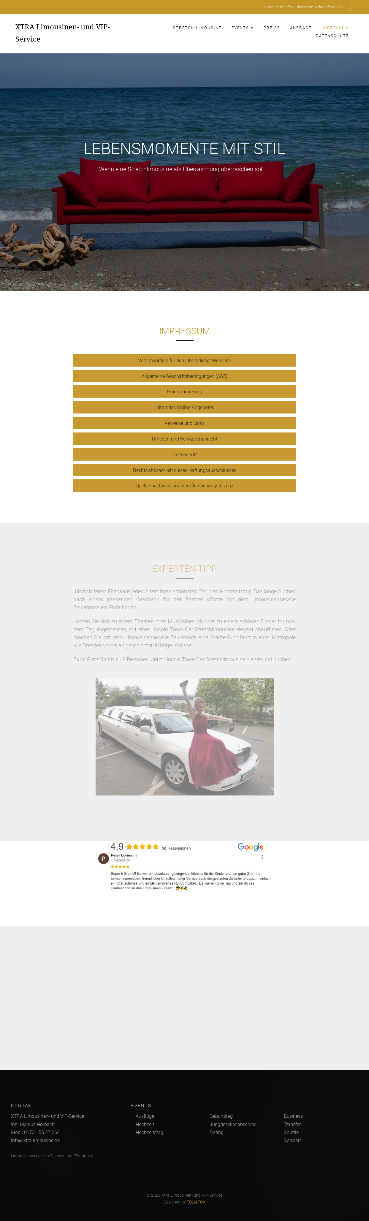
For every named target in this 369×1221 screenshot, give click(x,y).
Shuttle (291, 1132)
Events (243, 27)
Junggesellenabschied (233, 1124)
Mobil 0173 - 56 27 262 (35, 1132)
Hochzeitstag (149, 1132)
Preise (272, 27)
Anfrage (300, 27)
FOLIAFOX (196, 1202)
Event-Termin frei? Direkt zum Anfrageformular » (304, 6)
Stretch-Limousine (197, 27)
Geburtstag (221, 1116)
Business (293, 1116)
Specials (293, 1140)
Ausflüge (145, 1116)
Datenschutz (332, 35)
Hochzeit (145, 1124)
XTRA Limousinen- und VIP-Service (62, 33)
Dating (217, 1132)
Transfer (292, 1124)
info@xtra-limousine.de (35, 1140)
